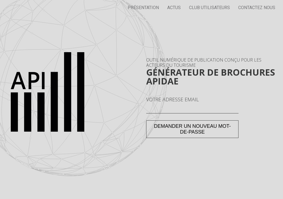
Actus (174, 7)
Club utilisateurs (209, 7)
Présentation (143, 7)
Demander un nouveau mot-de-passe (192, 129)
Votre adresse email (172, 100)
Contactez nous (256, 7)
